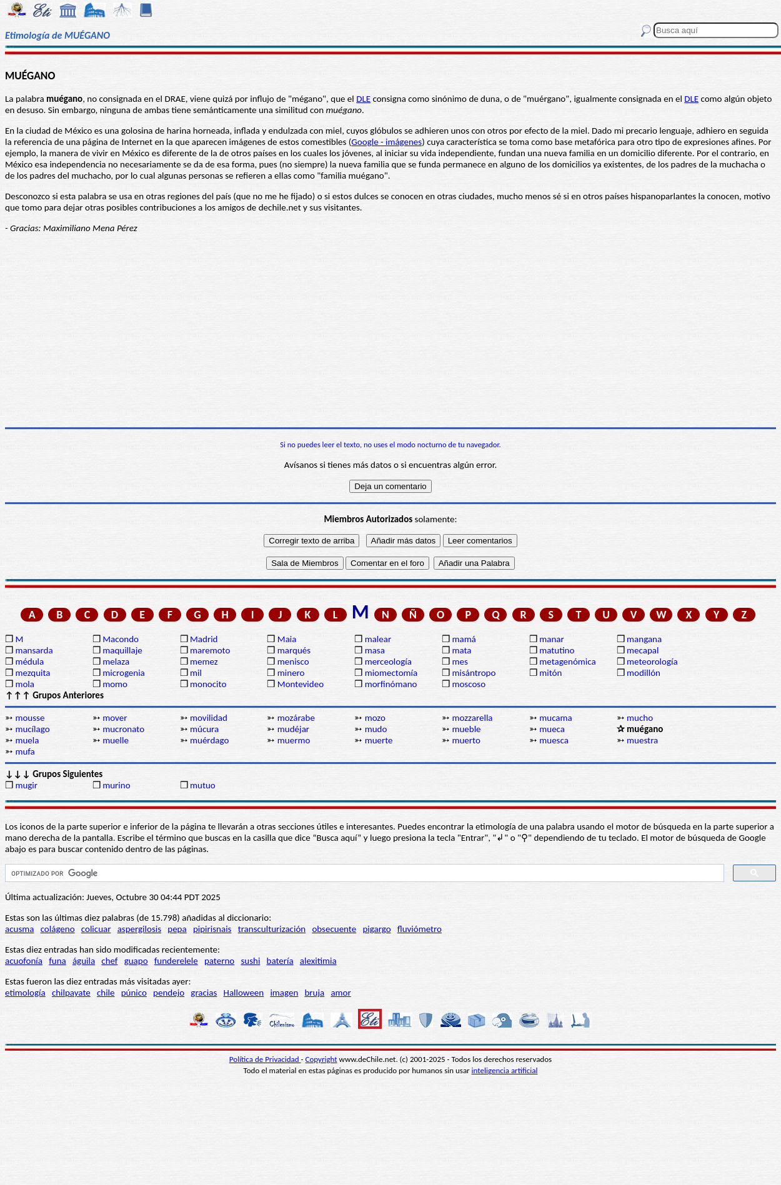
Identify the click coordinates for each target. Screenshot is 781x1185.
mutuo (203, 785)
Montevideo (300, 684)
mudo (376, 729)
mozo (375, 717)
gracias (204, 992)
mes (459, 661)
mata (461, 650)
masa (375, 650)
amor (341, 992)
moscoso (468, 684)
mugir (26, 785)
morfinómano (391, 684)
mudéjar (293, 729)
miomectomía (391, 672)
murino (116, 785)
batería (280, 960)
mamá (463, 639)
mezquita (32, 672)
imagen (284, 992)
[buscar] (363, 873)
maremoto (210, 650)
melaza (115, 661)
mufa (24, 751)
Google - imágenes (386, 141)
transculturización (272, 929)
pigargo (376, 929)
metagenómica (567, 661)
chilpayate (71, 992)
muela (27, 740)
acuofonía (23, 960)
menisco (293, 661)
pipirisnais (212, 929)
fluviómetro (419, 929)
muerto (466, 740)
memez (204, 661)
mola (24, 684)
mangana (644, 639)
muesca (554, 740)
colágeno (58, 929)
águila (83, 960)
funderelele (176, 960)
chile (106, 992)
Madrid (203, 639)
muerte (379, 740)
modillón (643, 672)
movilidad (208, 717)
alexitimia (318, 960)
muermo (293, 740)
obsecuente (334, 929)
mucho (640, 717)
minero (291, 672)
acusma (19, 929)
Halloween (244, 992)
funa (57, 960)
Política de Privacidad (265, 1059)
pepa (176, 929)
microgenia (123, 672)
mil (196, 672)
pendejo (168, 992)
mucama (555, 717)
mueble (466, 729)
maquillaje (122, 650)
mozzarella (472, 717)
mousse (29, 717)
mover (114, 717)
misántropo (473, 672)
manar (551, 639)
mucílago (32, 729)
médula (29, 661)
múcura (204, 729)
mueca (552, 729)
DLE (363, 98)
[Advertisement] (390, 330)
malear (378, 639)
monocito (208, 684)
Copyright (321, 1059)
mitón (550, 672)
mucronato (123, 729)
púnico (134, 992)
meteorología (652, 661)
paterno (219, 960)
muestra (642, 740)
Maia (287, 639)
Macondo (120, 639)
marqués (294, 650)
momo (114, 684)
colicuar (96, 929)
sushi (250, 960)
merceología (388, 661)
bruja (314, 992)
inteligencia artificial (505, 1070)
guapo (136, 960)
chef (109, 960)
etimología (25, 992)
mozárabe (296, 717)
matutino (556, 650)
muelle (115, 740)
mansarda (33, 650)
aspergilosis (139, 929)
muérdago (209, 740)
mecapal (643, 650)
